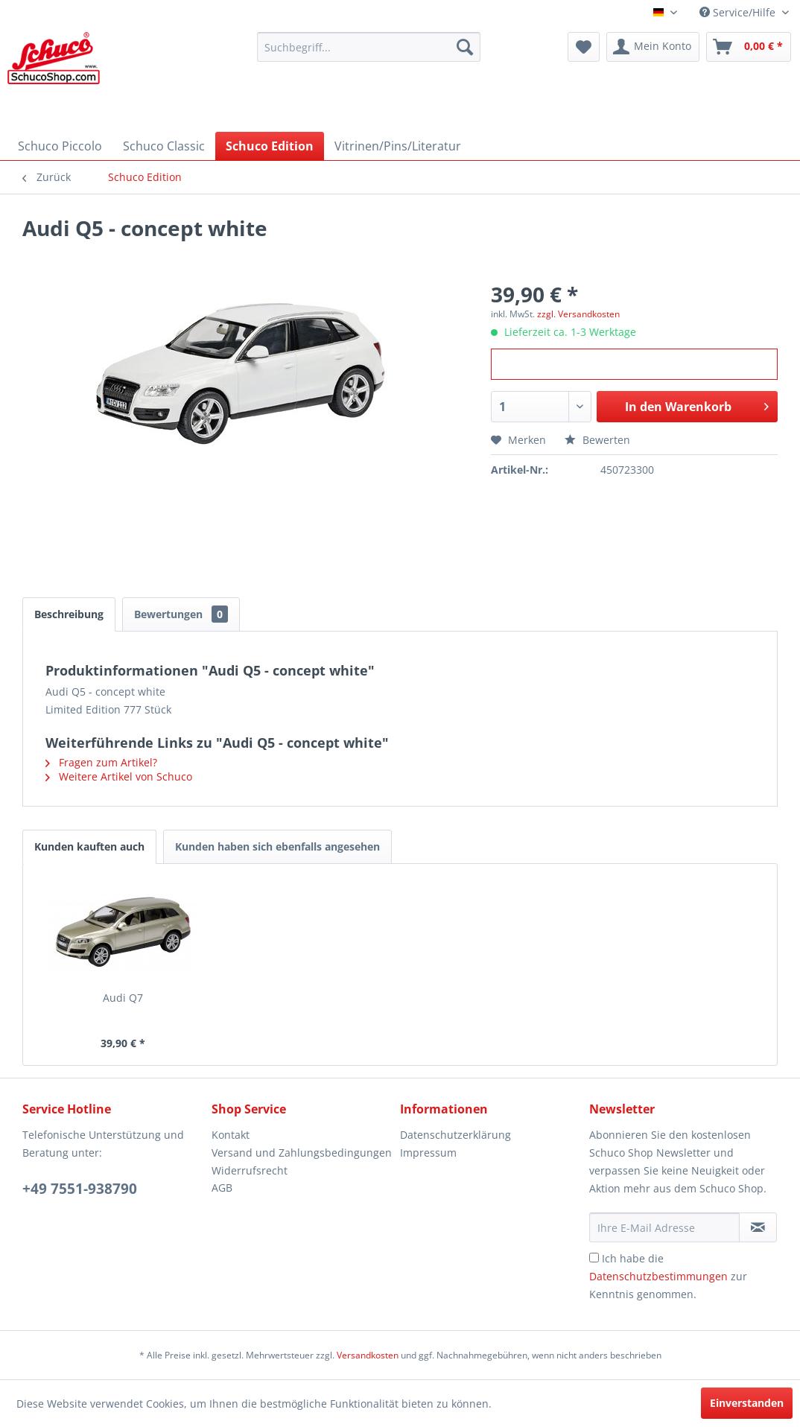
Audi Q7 (123, 998)
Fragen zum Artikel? (101, 762)
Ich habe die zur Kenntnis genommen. (668, 1276)
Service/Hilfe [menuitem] (738, 12)
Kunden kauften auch (89, 846)
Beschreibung (69, 614)
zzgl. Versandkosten (578, 314)
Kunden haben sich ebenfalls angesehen (277, 846)
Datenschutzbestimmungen (658, 1276)
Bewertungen (181, 614)
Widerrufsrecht (250, 1170)
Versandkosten (368, 1355)
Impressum (428, 1152)
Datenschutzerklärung (455, 1135)
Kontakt (231, 1135)
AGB (222, 1187)
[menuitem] (369, 47)
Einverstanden (747, 1403)
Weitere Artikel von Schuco (118, 776)
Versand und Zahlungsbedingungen (302, 1152)
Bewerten (597, 440)
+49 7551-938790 (79, 1188)
